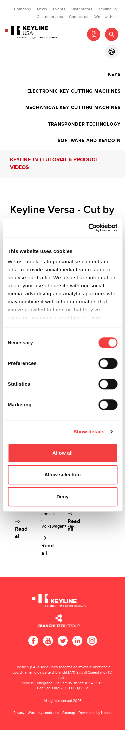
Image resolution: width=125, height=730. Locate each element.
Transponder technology (84, 124)
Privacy (18, 713)
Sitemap (68, 713)
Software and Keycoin (89, 140)
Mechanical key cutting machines (73, 107)
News (42, 9)
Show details (89, 431)
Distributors (81, 9)
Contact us (78, 16)
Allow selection (62, 474)
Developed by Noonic (95, 713)
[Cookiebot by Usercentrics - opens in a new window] (89, 227)
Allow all (62, 453)
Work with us (106, 16)
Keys (114, 74)
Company (22, 9)
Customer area (50, 16)
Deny (62, 496)
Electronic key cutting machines (74, 91)
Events (59, 9)
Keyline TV (108, 9)
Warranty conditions (43, 713)
